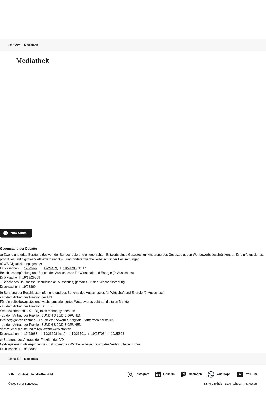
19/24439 (48, 268)
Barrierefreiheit (212, 383)
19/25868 (115, 333)
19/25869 (27, 286)
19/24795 (68, 268)
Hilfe (11, 374)
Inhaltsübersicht (42, 374)
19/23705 (96, 333)
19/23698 (48, 333)
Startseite (14, 45)
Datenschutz (233, 383)
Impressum (251, 383)
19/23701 (76, 333)
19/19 (24, 277)
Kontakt (23, 374)
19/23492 (28, 268)
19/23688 (28, 333)
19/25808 (27, 349)
